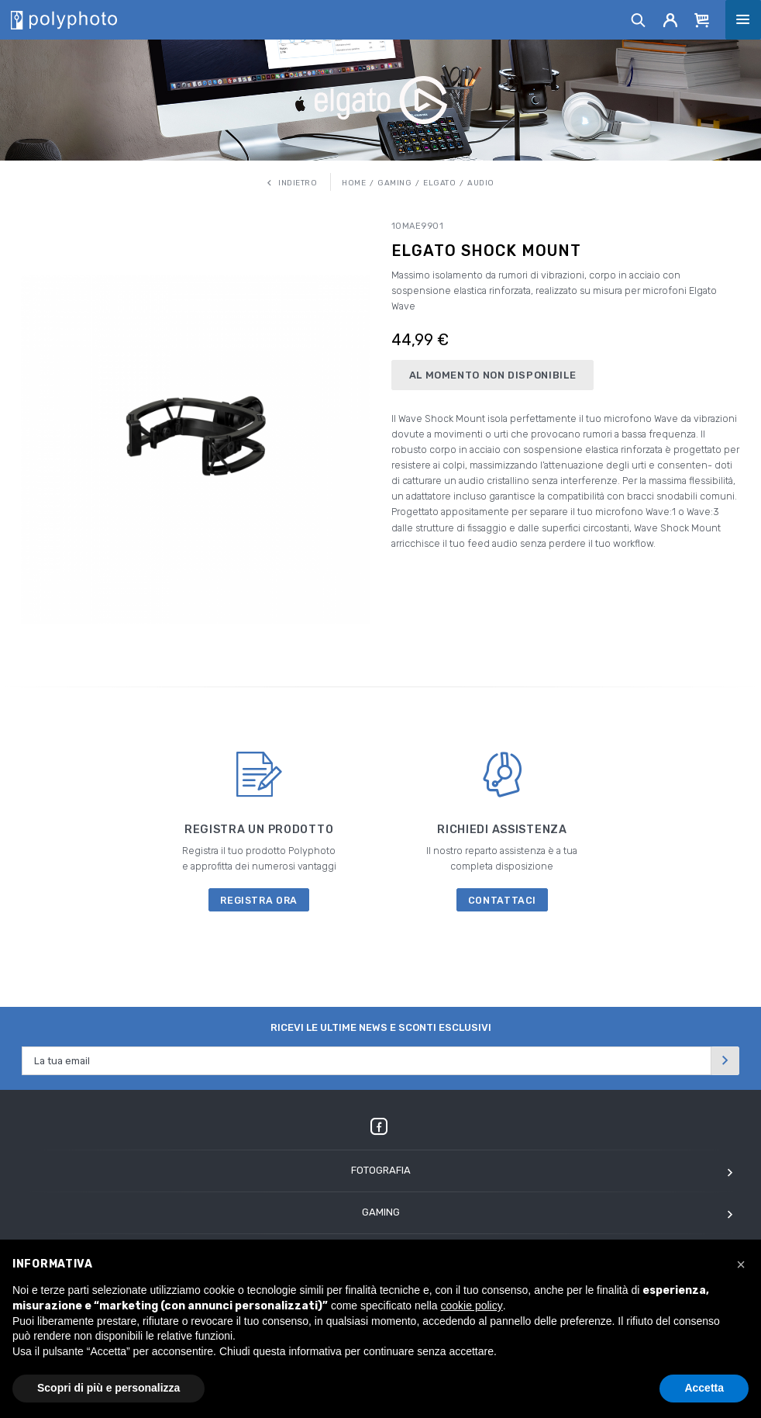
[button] (740, 1264)
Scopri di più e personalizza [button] (108, 1388)
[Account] (671, 19)
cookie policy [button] (472, 1305)
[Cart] (702, 19)
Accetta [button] (704, 1388)
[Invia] (725, 1060)
